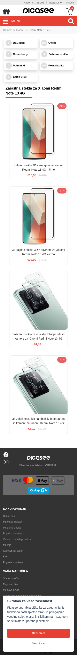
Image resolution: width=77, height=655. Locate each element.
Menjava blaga (11, 590)
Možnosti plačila (12, 527)
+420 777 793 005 (34, 2)
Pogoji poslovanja (12, 533)
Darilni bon (9, 516)
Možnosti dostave (12, 521)
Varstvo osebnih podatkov (17, 539)
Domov (7, 30)
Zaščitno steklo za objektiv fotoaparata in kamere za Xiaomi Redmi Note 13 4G (38, 336)
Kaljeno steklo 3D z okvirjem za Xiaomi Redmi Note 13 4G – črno (38, 167)
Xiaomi (20, 30)
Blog (5, 556)
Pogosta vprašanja (13, 562)
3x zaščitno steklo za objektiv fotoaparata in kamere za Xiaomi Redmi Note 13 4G (38, 421)
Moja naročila (10, 584)
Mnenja (7, 545)
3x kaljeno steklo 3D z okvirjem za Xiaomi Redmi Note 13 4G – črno (38, 252)
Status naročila (11, 578)
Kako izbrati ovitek (13, 550)
